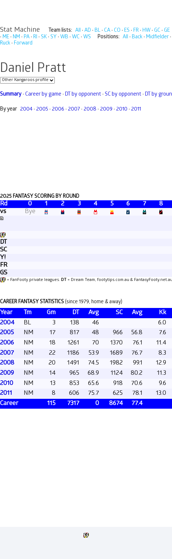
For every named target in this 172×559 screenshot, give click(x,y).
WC (76, 37)
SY (53, 37)
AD (87, 31)
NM (16, 37)
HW (146, 31)
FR (136, 31)
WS (87, 37)
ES (127, 31)
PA (27, 37)
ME (6, 37)
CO (117, 31)
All (78, 31)
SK (44, 37)
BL (97, 31)
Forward (23, 44)
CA (107, 31)
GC (157, 31)
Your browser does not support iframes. (86, 284)
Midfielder (157, 37)
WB (64, 37)
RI (35, 37)
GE (167, 31)
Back (137, 37)
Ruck (5, 44)
